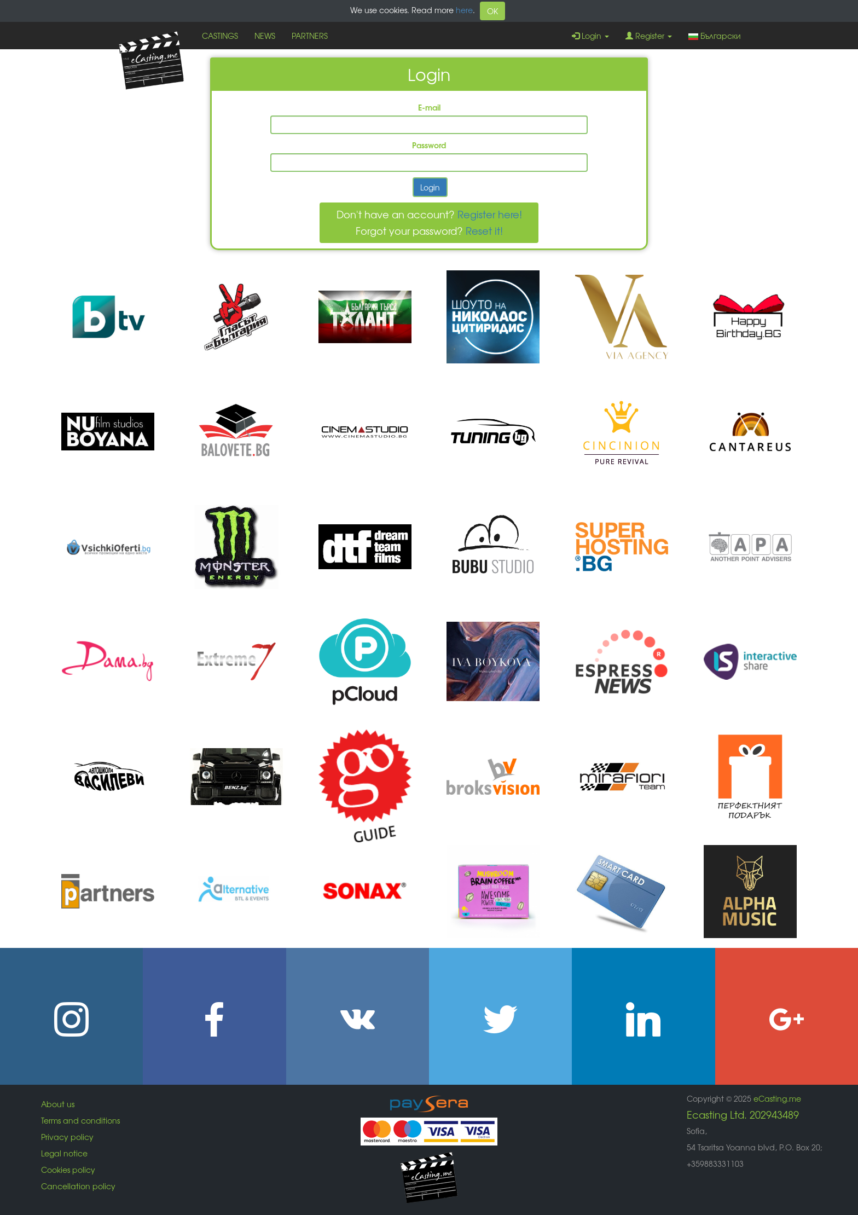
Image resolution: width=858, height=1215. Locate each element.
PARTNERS (310, 35)
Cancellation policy (78, 1186)
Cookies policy (68, 1169)
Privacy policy (67, 1136)
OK (492, 10)
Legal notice (64, 1153)
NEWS (264, 35)
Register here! (489, 214)
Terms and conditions (80, 1120)
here (464, 9)
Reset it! (484, 230)
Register (648, 35)
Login (590, 35)
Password (429, 145)
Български (714, 35)
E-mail (429, 107)
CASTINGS (220, 35)
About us (57, 1103)
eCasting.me (777, 1098)
